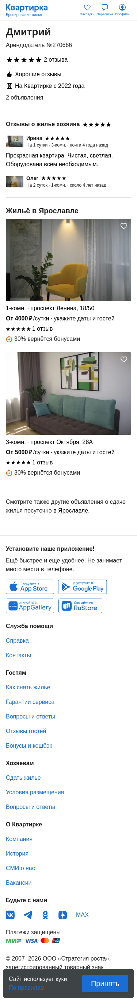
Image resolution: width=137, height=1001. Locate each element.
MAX (82, 915)
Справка (17, 641)
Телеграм (27, 915)
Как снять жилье (28, 687)
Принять (105, 983)
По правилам (27, 985)
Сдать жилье (23, 778)
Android (82, 587)
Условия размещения (35, 792)
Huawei (30, 606)
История (17, 853)
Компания (19, 839)
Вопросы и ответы (30, 716)
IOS (30, 587)
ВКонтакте (10, 915)
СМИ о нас (20, 868)
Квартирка (30, 10)
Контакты (18, 655)
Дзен (62, 915)
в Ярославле (70, 510)
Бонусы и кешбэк (29, 746)
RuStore (80, 606)
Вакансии (19, 883)
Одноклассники (45, 915)
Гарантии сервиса (30, 702)
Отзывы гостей (26, 731)
